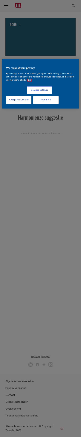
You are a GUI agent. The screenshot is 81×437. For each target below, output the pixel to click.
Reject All (46, 100)
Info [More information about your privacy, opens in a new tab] (29, 80)
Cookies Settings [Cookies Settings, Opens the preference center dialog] (39, 90)
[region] (40, 84)
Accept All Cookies (19, 100)
